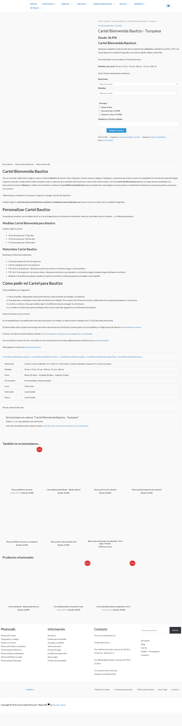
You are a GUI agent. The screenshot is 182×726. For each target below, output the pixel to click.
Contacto (145, 668)
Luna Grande (108, 139)
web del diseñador (101, 353)
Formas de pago (54, 663)
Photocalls (47, 5)
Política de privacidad (57, 674)
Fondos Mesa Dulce (96, 5)
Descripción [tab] (8, 176)
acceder (15, 434)
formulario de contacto (133, 339)
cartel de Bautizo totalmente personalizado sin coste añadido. (69, 346)
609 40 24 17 (109, 666)
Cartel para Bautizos (120, 19)
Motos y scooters (8, 656)
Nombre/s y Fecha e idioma (110, 118)
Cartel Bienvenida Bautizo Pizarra (48, 369)
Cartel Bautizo (162, 136)
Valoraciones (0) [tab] (44, 176)
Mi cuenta (145, 654)
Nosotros (52, 649)
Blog (143, 658)
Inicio (100, 19)
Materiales (103, 77)
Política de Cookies (109, 703)
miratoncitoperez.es (33, 360)
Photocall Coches (8, 649)
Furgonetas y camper (10, 652)
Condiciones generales (57, 667)
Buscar (175, 643)
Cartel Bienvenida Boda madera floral (109, 369)
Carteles (77, 5)
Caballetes (29, 703)
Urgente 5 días (111, 113)
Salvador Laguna (60, 718)
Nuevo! (34, 5)
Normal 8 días (110, 110)
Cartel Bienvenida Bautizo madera (17, 369)
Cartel (153, 136)
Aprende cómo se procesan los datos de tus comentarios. (67, 438)
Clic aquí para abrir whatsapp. (106, 684)
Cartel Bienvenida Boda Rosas (139, 369)
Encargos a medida (56, 656)
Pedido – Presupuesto (150, 665)
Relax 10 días (106, 106)
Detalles (144, 5)
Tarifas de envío (54, 659)
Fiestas (115, 5)
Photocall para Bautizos (11, 663)
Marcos (63, 5)
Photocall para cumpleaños (12, 667)
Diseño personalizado (57, 652)
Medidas (102, 86)
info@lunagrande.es (102, 656)
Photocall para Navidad (11, 674)
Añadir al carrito (117, 129)
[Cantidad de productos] (101, 129)
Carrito (144, 661)
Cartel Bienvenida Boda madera (77, 369)
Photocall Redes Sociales (11, 670)
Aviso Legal (53, 670)
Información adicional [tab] (25, 176)
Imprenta (129, 5)
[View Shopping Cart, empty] (160, 5)
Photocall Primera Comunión (13, 659)
